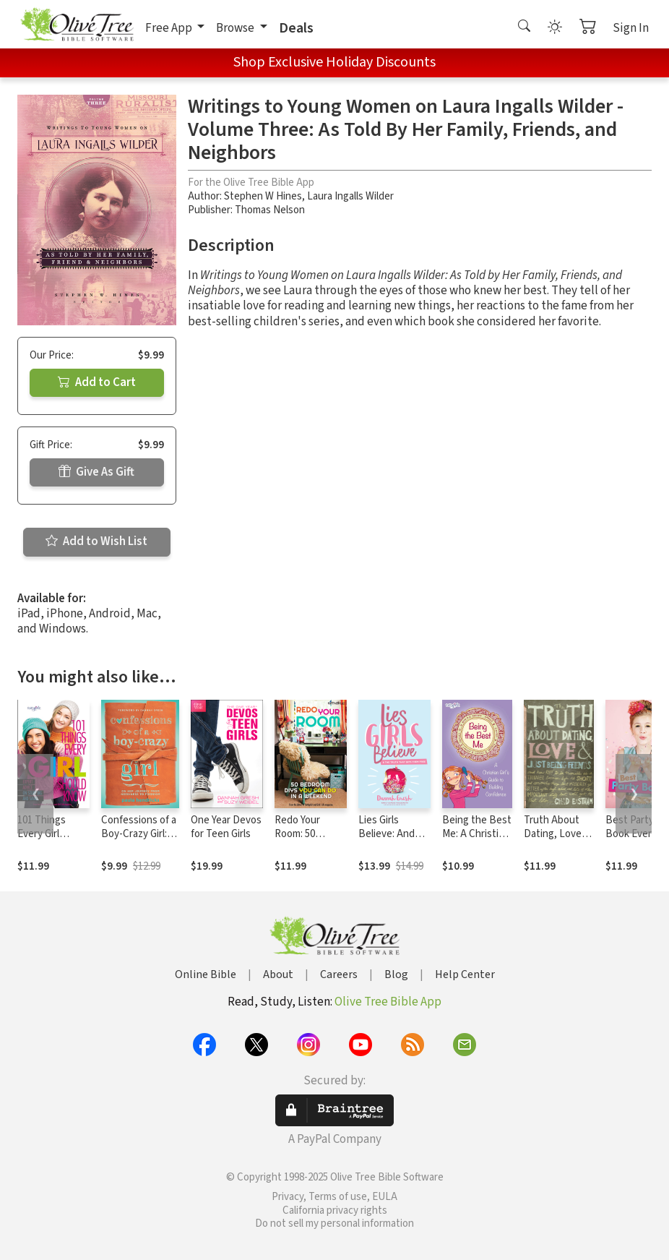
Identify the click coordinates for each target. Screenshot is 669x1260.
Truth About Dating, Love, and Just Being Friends (558, 841)
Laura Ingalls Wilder (350, 196)
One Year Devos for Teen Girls (226, 827)
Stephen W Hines (263, 196)
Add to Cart (97, 382)
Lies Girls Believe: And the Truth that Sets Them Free (394, 841)
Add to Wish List (96, 541)
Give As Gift (96, 472)
